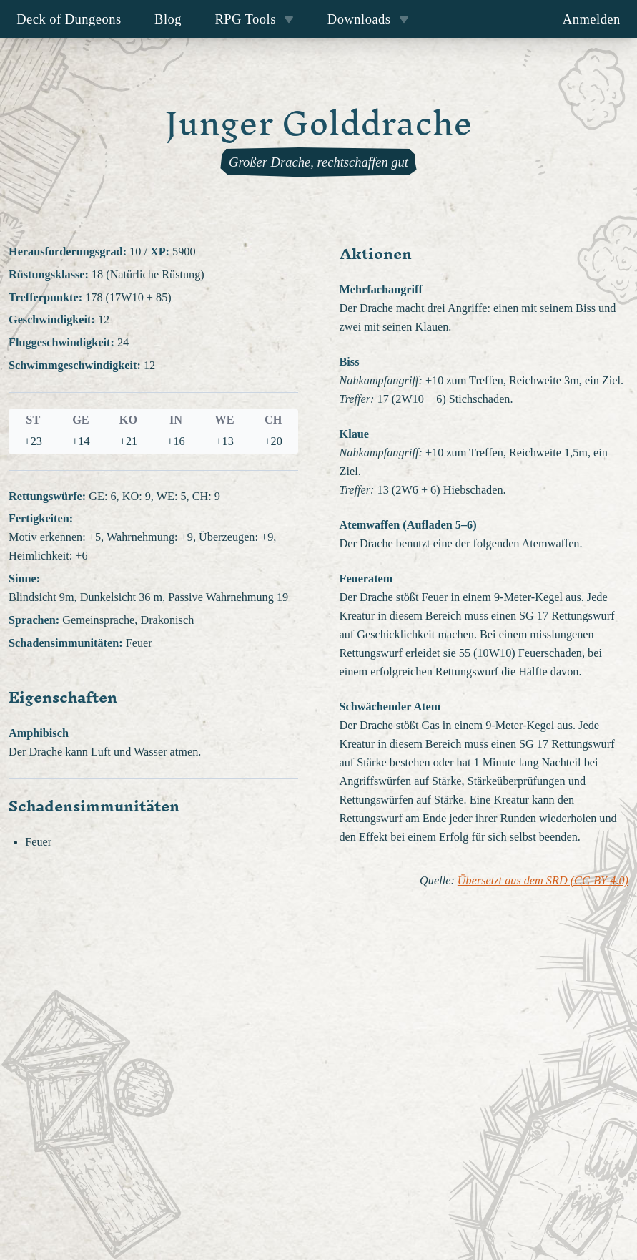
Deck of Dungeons (69, 18)
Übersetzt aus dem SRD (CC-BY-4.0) (543, 880)
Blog (168, 18)
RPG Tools (254, 18)
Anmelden (592, 18)
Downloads (368, 18)
